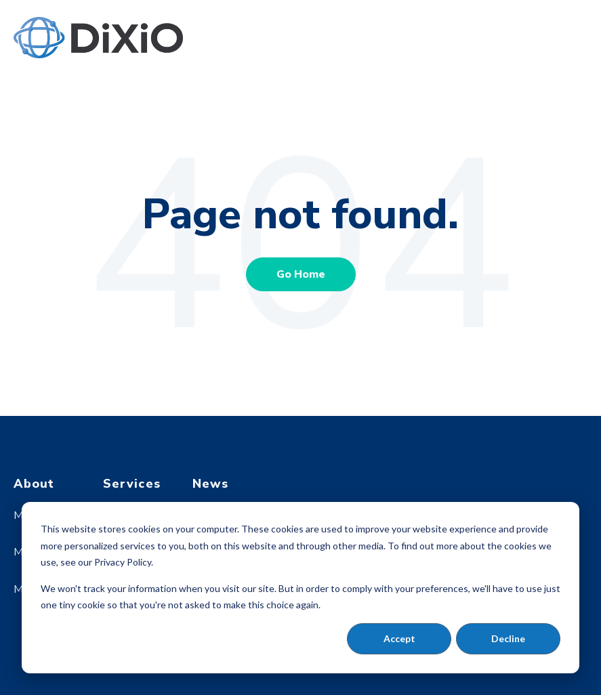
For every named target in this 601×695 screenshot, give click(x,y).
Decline (508, 638)
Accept (399, 638)
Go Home (300, 274)
